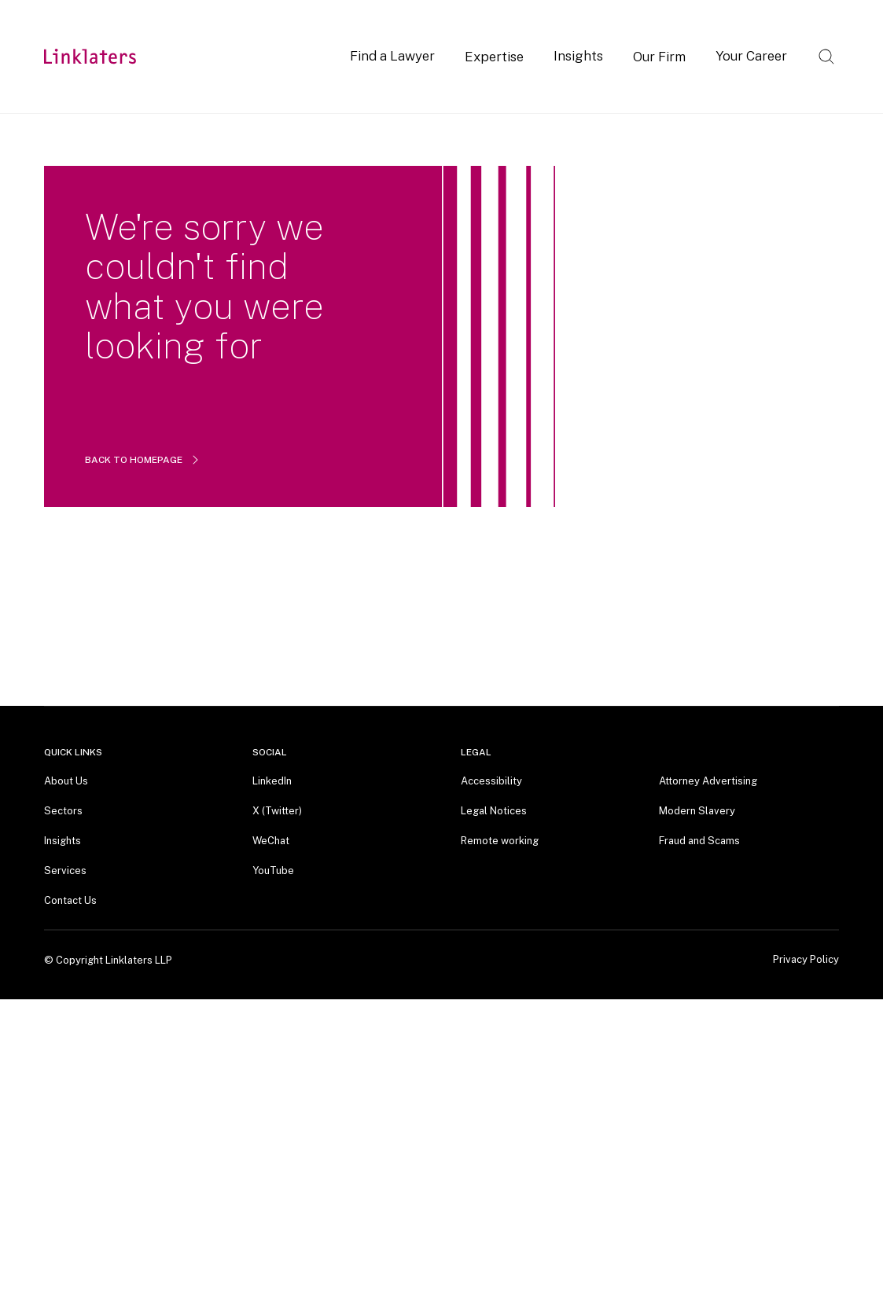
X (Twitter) (277, 811)
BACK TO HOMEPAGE (143, 460)
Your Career (751, 56)
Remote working (500, 841)
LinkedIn (272, 781)
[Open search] (826, 57)
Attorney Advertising (708, 781)
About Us (66, 781)
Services (65, 870)
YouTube (273, 870)
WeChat (270, 841)
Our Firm (659, 56)
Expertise (494, 56)
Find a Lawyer (392, 56)
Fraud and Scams (699, 841)
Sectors (63, 811)
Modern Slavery (697, 811)
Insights (578, 56)
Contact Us (70, 900)
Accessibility (491, 781)
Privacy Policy (806, 959)
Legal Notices (494, 811)
